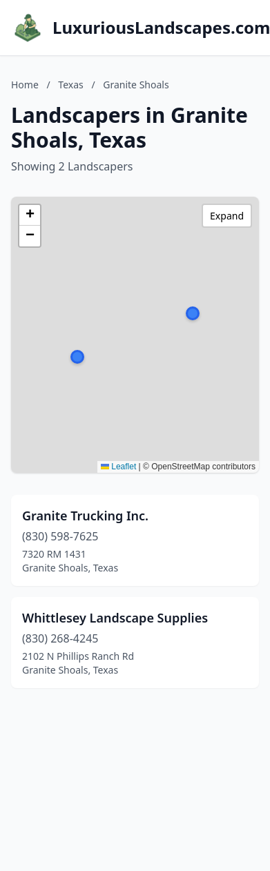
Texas (70, 84)
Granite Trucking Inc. (85, 515)
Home (25, 84)
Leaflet (118, 466)
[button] (193, 313)
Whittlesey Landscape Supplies (115, 617)
